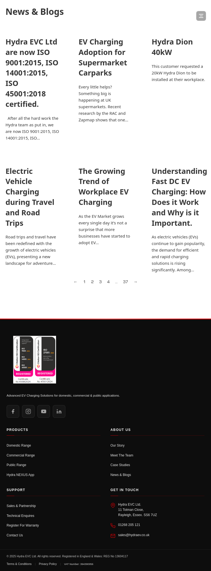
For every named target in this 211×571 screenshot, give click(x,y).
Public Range (16, 465)
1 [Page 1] (84, 282)
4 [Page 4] (108, 282)
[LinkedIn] (59, 411)
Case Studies (120, 465)
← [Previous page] (76, 282)
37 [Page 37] (125, 282)
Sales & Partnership (21, 506)
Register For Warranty (23, 525)
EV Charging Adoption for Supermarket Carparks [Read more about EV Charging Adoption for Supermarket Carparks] (103, 57)
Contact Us (15, 535)
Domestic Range (19, 445)
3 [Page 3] (100, 282)
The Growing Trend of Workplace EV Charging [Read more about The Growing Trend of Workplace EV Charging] (104, 186)
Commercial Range (21, 455)
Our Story (117, 445)
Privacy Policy (48, 564)
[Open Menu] (201, 16)
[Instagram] (28, 411)
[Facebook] (13, 411)
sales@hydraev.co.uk (133, 535)
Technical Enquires (20, 516)
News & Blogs (120, 475)
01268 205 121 (129, 525)
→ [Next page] (136, 282)
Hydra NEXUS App (20, 475)
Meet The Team (121, 455)
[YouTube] (43, 411)
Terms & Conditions (19, 564)
